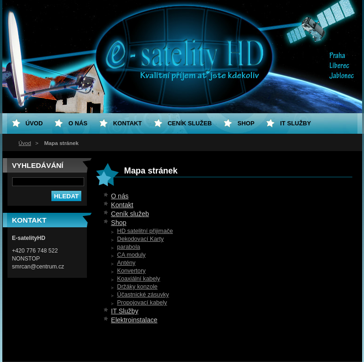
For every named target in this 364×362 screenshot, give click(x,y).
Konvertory (131, 271)
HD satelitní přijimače (145, 231)
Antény (126, 263)
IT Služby (124, 311)
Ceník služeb (130, 213)
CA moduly (131, 255)
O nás (120, 196)
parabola (128, 247)
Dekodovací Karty (140, 239)
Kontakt (122, 205)
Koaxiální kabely (138, 278)
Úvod (25, 143)
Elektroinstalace (134, 320)
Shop (119, 222)
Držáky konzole (137, 286)
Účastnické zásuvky (143, 294)
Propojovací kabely (142, 302)
